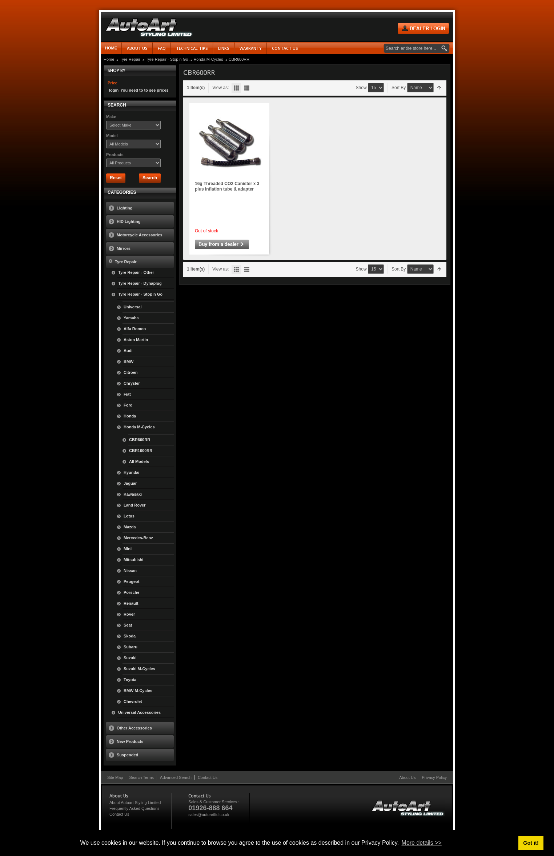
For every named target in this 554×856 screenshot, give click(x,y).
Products (115, 154)
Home (111, 48)
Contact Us (207, 777)
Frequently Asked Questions (134, 808)
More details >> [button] (422, 843)
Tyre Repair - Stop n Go (167, 59)
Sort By (399, 87)
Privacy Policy (434, 777)
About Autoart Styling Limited (135, 802)
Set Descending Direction (439, 87)
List (247, 88)
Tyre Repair (130, 59)
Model (112, 135)
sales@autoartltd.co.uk (208, 814)
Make (111, 117)
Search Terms (141, 777)
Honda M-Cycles (208, 59)
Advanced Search (176, 777)
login (114, 90)
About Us (407, 777)
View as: (220, 87)
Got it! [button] (530, 843)
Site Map (115, 777)
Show (361, 87)
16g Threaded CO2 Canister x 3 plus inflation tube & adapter (227, 186)
